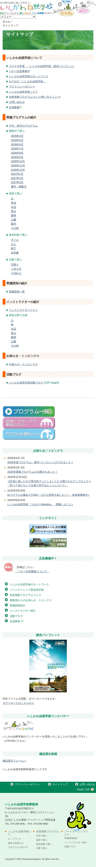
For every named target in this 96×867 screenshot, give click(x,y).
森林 (13, 215)
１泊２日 (16, 268)
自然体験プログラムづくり (25, 595)
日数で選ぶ (41, 848)
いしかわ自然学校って (19, 833)
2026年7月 (17, 148)
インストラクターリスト (23, 309)
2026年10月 (18, 161)
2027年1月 (17, 173)
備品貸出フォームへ (14, 760)
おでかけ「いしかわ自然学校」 (27, 81)
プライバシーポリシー (22, 86)
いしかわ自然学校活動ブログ (26, 382)
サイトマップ (57, 784)
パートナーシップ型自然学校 (27, 589)
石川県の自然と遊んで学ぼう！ (15, 2)
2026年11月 (18, 165)
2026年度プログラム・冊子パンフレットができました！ (40, 462)
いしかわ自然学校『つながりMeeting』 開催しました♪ (40, 504)
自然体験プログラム (48, 831)
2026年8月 (17, 152)
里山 (13, 211)
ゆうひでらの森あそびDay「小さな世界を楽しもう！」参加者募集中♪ (48, 494)
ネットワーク (14, 839)
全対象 (15, 252)
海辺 (13, 202)
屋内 (13, 223)
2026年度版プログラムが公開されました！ (32, 471)
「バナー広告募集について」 (32, 571)
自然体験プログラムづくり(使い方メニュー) (34, 96)
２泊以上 (16, 273)
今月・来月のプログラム (23, 125)
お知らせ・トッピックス (23, 364)
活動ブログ (16, 616)
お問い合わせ (17, 102)
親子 (13, 248)
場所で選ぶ (41, 840)
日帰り (15, 264)
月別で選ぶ (41, 835)
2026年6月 (17, 144)
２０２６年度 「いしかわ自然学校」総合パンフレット (41, 66)
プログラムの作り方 (18, 847)
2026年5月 (17, 140)
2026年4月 (17, 135)
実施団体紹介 (17, 605)
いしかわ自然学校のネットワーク (28, 76)
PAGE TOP (86, 789)
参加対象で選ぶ (44, 844)
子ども (15, 239)
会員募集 (15, 107)
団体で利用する (16, 843)
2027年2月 (17, 178)
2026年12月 (18, 169)
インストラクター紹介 (23, 610)
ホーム (6, 21)
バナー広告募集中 (19, 71)
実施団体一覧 (17, 291)
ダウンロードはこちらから (18, 702)
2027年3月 (17, 182)
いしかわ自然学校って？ (23, 91)
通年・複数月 (19, 186)
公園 (13, 219)
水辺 (13, 207)
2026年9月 (17, 157)
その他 (15, 228)
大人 (13, 244)
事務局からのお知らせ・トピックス (31, 600)
